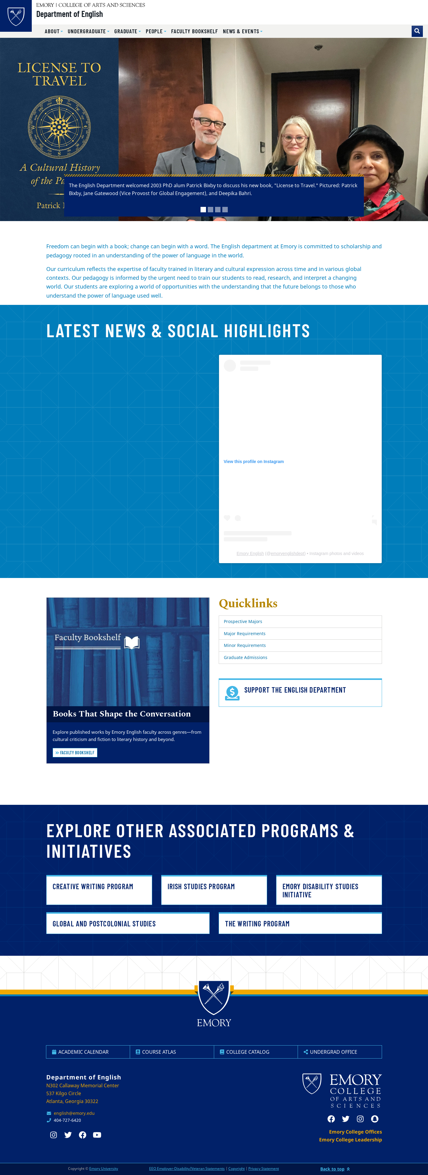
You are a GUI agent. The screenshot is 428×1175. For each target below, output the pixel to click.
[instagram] (360, 1119)
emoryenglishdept (287, 553)
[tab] (203, 209)
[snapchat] (375, 1119)
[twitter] (345, 1119)
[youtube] (97, 1135)
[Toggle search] (417, 31)
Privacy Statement (263, 1168)
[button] (53, 31)
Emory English (250, 553)
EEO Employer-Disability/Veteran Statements (187, 1168)
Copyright (236, 1168)
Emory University (103, 1168)
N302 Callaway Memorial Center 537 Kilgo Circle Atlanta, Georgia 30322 (82, 1093)
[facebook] (331, 1119)
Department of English (75, 15)
